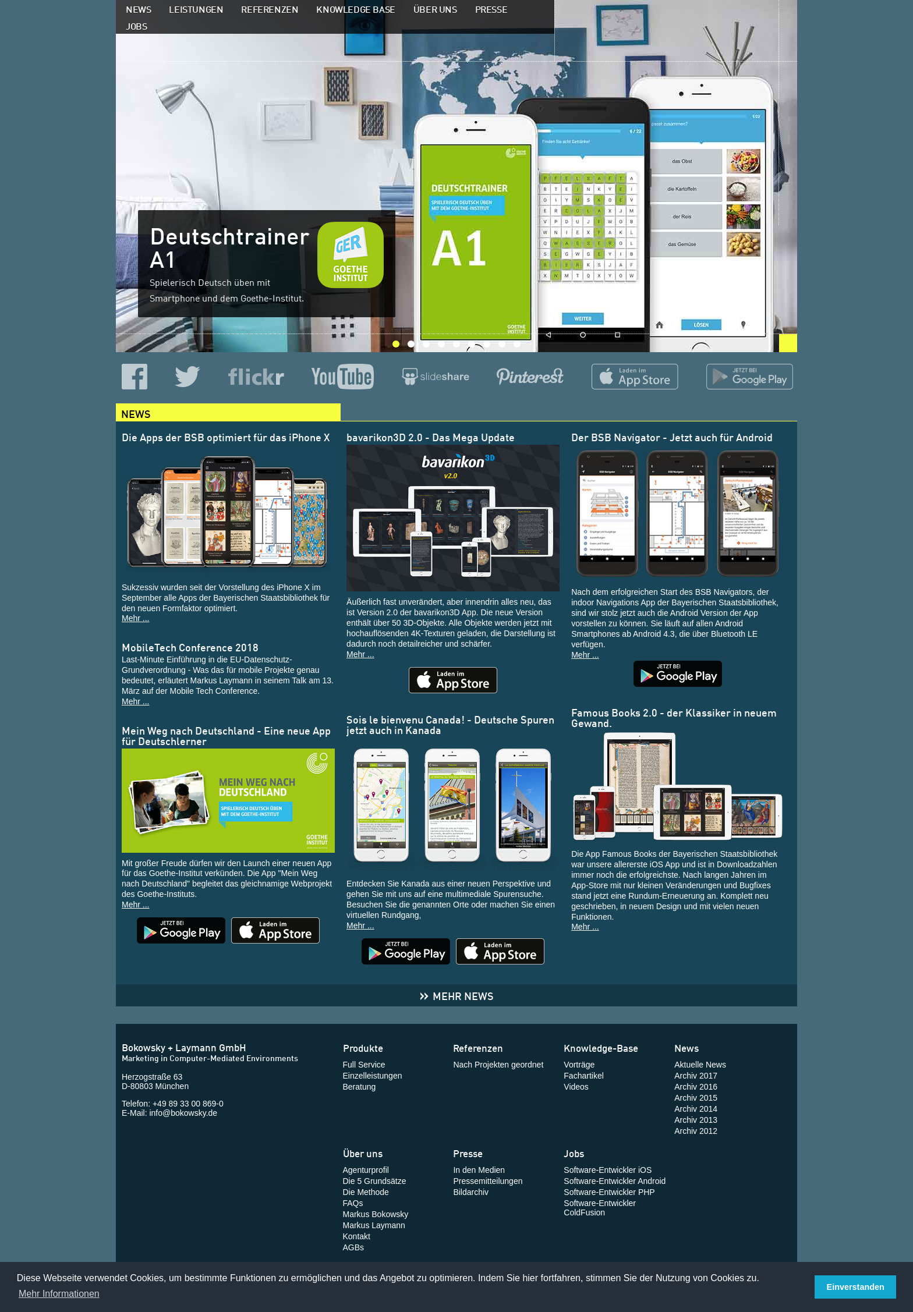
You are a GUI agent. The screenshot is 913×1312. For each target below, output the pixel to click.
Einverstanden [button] (855, 1287)
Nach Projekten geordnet (498, 1064)
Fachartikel (583, 1075)
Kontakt (356, 1236)
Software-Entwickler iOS (608, 1170)
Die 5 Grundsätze (374, 1181)
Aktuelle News (700, 1064)
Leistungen (196, 8)
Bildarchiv (471, 1192)
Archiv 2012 (695, 1131)
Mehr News (456, 995)
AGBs (354, 1247)
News (138, 8)
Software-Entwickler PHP (609, 1192)
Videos (576, 1086)
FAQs (353, 1203)
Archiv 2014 (695, 1109)
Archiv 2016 (695, 1086)
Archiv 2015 (695, 1097)
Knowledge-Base (601, 1047)
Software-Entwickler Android (615, 1181)
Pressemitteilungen (487, 1181)
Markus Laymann (374, 1225)
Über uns (435, 8)
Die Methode (366, 1192)
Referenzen (269, 8)
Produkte (363, 1047)
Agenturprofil (366, 1170)
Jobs (136, 25)
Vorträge (579, 1064)
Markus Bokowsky (376, 1214)
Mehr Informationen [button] (59, 1294)
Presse (491, 8)
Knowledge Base (355, 8)
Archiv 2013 (695, 1120)
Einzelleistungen (372, 1075)
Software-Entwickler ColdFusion (600, 1207)
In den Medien (479, 1170)
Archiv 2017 (695, 1075)
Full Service (364, 1064)
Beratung (359, 1086)
